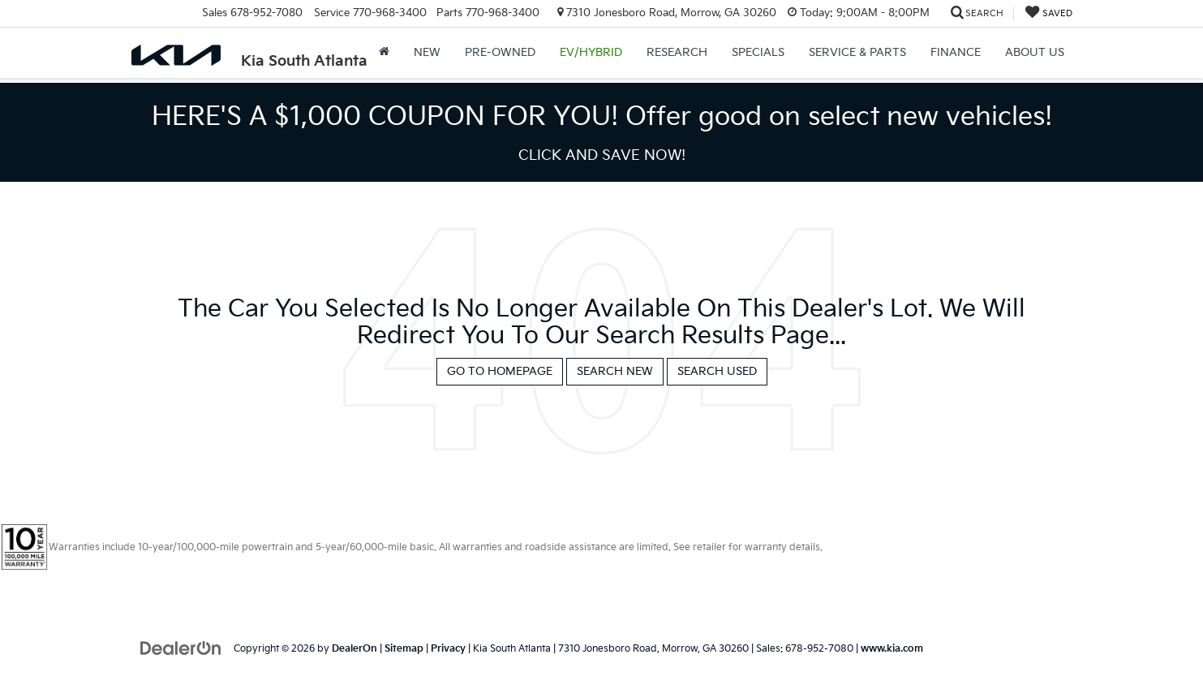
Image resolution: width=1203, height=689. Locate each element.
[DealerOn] (181, 648)
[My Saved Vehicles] (1048, 13)
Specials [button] (758, 52)
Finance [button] (955, 52)
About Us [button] (1034, 52)
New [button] (427, 52)
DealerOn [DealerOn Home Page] (354, 649)
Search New (615, 371)
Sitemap (404, 649)
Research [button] (677, 52)
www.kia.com (892, 649)
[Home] (384, 53)
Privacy (448, 649)
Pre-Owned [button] (500, 52)
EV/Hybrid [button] (591, 52)
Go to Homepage (499, 371)
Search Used (717, 371)
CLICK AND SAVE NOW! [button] (601, 155)
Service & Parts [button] (857, 52)
